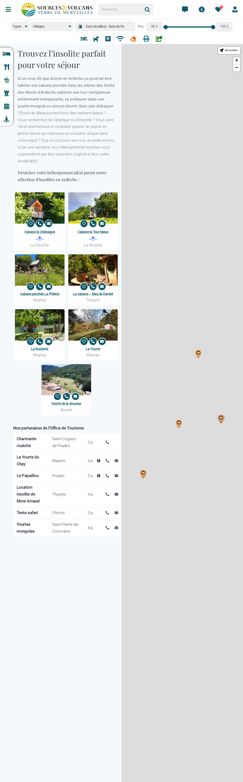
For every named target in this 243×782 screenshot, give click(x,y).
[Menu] (8, 9)
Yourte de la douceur (66, 403)
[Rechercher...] (121, 9)
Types (17, 26)
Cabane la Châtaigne (39, 232)
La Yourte (93, 349)
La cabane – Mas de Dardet (93, 294)
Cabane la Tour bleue (93, 232)
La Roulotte (39, 349)
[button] (143, 474)
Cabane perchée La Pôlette (39, 294)
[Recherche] (149, 9)
